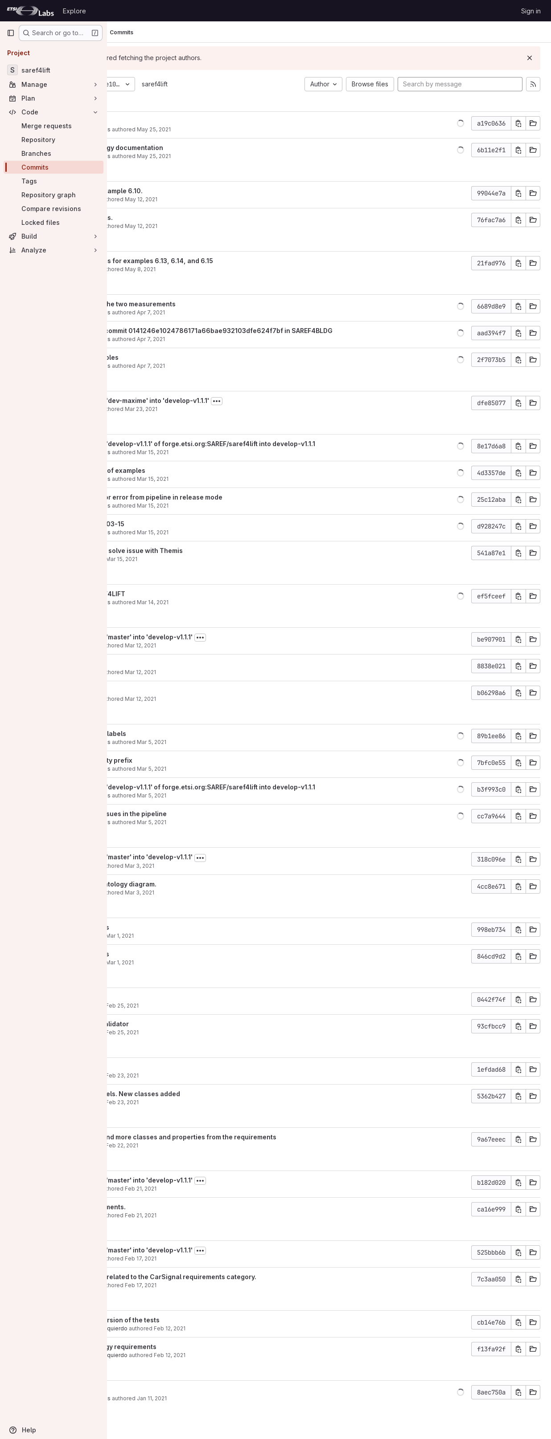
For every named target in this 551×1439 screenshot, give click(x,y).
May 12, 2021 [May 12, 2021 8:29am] (216, 199)
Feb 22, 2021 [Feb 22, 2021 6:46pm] (197, 1145)
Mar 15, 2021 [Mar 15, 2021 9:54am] (197, 559)
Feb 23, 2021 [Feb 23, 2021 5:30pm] (197, 1075)
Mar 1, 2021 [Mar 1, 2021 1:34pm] (195, 935)
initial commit (156, 1390)
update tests (155, 997)
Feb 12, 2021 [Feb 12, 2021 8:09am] (245, 1328)
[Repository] (53, 139)
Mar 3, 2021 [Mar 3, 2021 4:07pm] (215, 865)
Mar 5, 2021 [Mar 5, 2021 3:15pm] (227, 795)
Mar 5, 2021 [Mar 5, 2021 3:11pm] (227, 822)
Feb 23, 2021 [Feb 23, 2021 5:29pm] (197, 1102)
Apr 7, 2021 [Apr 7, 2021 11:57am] (226, 312)
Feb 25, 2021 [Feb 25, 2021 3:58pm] (197, 1005)
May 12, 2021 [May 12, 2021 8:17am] (216, 226)
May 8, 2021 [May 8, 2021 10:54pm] (215, 269)
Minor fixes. (154, 663)
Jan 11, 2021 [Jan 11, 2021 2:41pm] (227, 1398)
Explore (74, 11)
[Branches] (53, 153)
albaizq (145, 559)
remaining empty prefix (172, 760)
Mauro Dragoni (155, 199)
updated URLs (157, 121)
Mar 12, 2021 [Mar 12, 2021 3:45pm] (215, 645)
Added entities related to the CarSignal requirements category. (234, 1276)
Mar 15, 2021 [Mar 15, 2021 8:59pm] (228, 452)
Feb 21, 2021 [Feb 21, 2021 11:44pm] (216, 1215)
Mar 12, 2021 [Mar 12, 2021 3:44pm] (215, 672)
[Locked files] (53, 222)
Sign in (531, 11)
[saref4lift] (53, 70)
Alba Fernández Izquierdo (169, 1328)
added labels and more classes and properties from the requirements (244, 1137)
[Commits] (53, 167)
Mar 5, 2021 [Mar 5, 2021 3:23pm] (227, 768)
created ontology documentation (187, 147)
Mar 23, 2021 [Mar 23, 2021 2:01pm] (216, 409)
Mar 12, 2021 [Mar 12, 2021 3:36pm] (215, 698)
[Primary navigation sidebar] (11, 33)
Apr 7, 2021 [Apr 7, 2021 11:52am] (226, 339)
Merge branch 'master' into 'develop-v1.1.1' (202, 637)
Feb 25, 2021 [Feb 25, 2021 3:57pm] (197, 1032)
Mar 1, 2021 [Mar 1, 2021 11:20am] (195, 962)
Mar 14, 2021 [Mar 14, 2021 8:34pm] (228, 602)
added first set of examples (178, 470)
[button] (460, 123)
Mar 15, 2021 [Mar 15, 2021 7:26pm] (228, 505)
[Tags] (53, 181)
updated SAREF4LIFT (168, 594)
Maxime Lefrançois (161, 129)
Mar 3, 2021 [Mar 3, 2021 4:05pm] (215, 892)
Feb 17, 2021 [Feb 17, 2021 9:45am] (216, 1258)
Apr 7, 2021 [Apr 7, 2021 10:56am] (226, 365)
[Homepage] (30, 11)
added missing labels (168, 733)
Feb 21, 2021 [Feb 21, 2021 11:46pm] (216, 1188)
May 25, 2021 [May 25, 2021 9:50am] (229, 156)
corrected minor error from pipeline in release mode (217, 497)
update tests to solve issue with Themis (197, 550)
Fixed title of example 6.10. (177, 191)
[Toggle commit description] (292, 401)
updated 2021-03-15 (168, 524)
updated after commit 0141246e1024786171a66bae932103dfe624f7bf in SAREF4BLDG (272, 330)
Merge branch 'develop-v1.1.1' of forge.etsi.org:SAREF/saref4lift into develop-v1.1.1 (263, 443)
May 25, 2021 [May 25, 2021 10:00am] (229, 129)
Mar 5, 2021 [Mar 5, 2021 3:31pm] (227, 742)
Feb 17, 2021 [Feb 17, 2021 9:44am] (216, 1285)
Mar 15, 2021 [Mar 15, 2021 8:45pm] (228, 479)
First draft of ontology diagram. (184, 884)
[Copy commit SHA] (518, 123)
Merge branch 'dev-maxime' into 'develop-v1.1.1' (210, 400)
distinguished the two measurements (193, 304)
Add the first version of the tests (185, 1320)
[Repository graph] (53, 194)
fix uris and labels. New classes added (195, 1094)
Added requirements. (168, 1207)
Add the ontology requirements (184, 1346)
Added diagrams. (162, 217)
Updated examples (165, 357)
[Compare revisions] (53, 208)
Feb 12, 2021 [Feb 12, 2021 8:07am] (245, 1355)
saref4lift (230, 84)
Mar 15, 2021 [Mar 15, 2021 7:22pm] (228, 532)
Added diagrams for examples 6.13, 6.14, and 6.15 (212, 260)
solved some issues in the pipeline (189, 813)
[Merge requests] (53, 125)
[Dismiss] (529, 58)
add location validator (170, 1024)
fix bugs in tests (160, 927)
